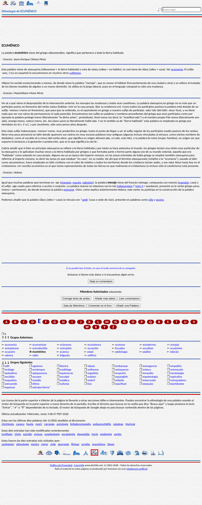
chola (17, 434)
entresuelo (176, 369)
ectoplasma (12, 348)
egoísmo (37, 366)
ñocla (95, 434)
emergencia (150, 366)
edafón (146, 352)
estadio (36, 380)
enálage (9, 369)
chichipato (8, 424)
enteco (147, 369)
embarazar (121, 366)
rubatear (118, 424)
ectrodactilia (39, 348)
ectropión (66, 348)
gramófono (98, 444)
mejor (44, 444)
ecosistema (94, 344)
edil (7, 366)
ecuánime (176, 348)
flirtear (75, 444)
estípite (119, 380)
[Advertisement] (101, 30)
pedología (106, 434)
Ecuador (120, 348)
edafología (121, 352)
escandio (148, 373)
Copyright (79, 465)
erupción (120, 373)
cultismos (75, 73)
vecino (160, 199)
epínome (69, 189)
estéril (91, 380)
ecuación (93, 348)
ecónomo (65, 344)
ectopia (174, 344)
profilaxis (7, 434)
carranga (49, 424)
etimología (22, 444)
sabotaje (87, 182)
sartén (118, 434)
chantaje (66, 182)
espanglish (121, 376)
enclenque (38, 369)
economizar (39, 344)
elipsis (91, 366)
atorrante (63, 444)
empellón (175, 366)
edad (90, 352)
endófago (65, 369)
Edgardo (65, 355)
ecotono (120, 344)
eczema (64, 352)
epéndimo (11, 373)
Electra (64, 366)
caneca (20, 424)
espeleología (150, 376)
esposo (38, 434)
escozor (36, 376)
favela (30, 424)
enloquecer (122, 369)
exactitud (120, 384)
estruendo (11, 384)
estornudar (149, 380)
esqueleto (11, 380)
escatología (177, 373)
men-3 (139, 186)
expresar (10, 387)
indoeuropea (124, 186)
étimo (35, 384)
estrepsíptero (178, 380)
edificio (92, 355)
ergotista (93, 373)
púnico (35, 444)
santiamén (8, 444)
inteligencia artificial (137, 468)
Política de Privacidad (61, 465)
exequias (148, 384)
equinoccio (66, 373)
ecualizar (148, 348)
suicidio (27, 434)
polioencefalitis (102, 424)
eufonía (64, 384)
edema (9, 355)
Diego (110, 444)
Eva (90, 384)
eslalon (92, 376)
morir (39, 424)
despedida (83, 434)
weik (85, 199)
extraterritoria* (41, 387)
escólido (10, 376)
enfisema (93, 369)
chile (53, 444)
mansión (184, 182)
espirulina (176, 376)
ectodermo (149, 344)
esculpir (64, 376)
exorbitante (177, 384)
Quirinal (130, 424)
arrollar (85, 444)
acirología (62, 424)
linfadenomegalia (80, 424)
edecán (174, 352)
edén (35, 355)
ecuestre (10, 352)
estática (64, 380)
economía (177, 69)
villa (151, 199)
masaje (77, 182)
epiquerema (39, 373)
